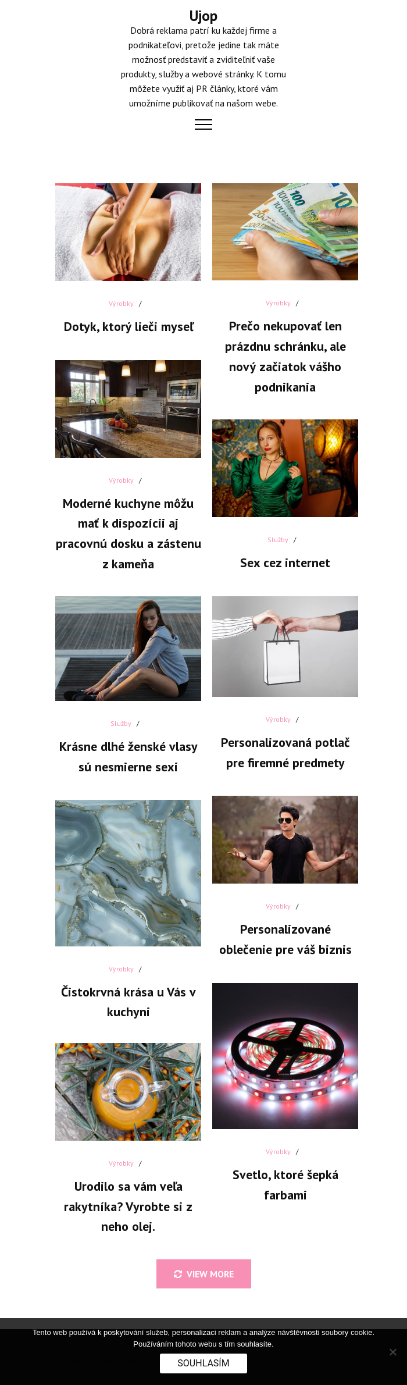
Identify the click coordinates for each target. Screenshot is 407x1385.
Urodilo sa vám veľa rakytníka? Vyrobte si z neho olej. (125, 1201)
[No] (392, 1352)
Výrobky (117, 298)
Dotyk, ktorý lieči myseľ (125, 322)
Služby (275, 534)
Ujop (203, 15)
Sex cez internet (282, 558)
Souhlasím (203, 1363)
